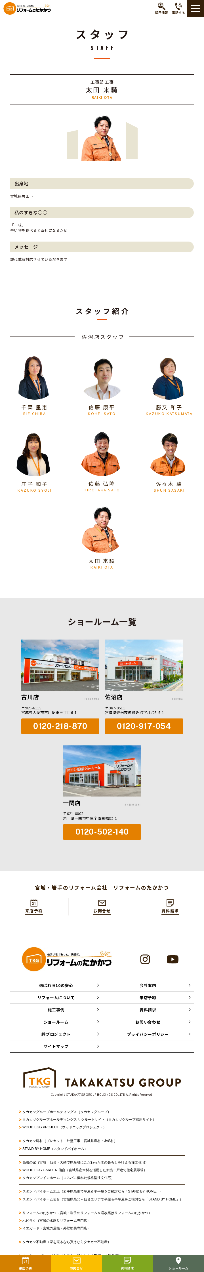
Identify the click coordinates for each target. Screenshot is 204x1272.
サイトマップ (56, 1047)
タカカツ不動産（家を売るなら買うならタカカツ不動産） (66, 1243)
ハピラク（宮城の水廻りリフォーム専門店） (56, 1221)
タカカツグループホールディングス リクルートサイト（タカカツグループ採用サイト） (89, 1120)
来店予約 (148, 998)
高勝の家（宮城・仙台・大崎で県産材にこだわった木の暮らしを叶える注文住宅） (85, 1163)
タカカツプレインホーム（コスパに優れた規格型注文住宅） (68, 1179)
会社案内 (148, 986)
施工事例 (56, 1010)
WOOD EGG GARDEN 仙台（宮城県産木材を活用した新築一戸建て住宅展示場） (84, 1171)
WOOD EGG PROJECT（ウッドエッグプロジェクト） (64, 1128)
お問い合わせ (147, 1023)
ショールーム (56, 1023)
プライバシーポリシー (148, 1035)
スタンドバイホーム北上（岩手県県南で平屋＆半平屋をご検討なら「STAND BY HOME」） (92, 1192)
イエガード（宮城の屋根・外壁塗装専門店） (56, 1229)
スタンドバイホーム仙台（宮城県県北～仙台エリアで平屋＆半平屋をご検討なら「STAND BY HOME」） (102, 1200)
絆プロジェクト (56, 1035)
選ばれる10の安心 (56, 986)
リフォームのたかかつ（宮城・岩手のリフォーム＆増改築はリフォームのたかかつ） (87, 1214)
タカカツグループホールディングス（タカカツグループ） (66, 1113)
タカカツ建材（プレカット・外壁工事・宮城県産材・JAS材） (69, 1142)
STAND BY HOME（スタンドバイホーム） (55, 1149)
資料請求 (148, 1010)
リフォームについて (56, 998)
